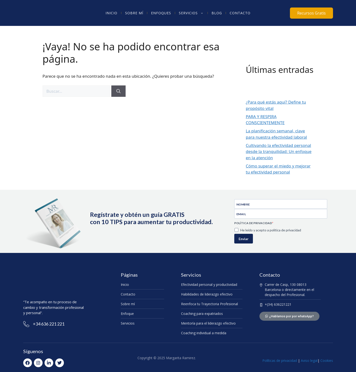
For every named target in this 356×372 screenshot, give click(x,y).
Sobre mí (134, 13)
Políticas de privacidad (279, 360)
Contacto (240, 13)
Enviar (244, 239)
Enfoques (161, 13)
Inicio (111, 13)
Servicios (191, 13)
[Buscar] (118, 91)
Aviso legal (309, 360)
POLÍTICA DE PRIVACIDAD (253, 223)
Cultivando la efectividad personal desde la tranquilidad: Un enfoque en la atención (279, 151)
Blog (217, 13)
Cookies (326, 360)
